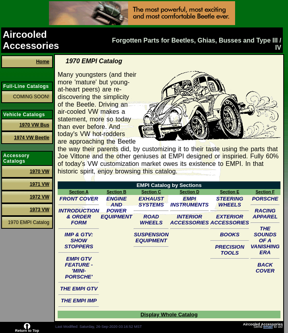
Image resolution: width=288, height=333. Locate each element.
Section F (264, 191)
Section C (151, 191)
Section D (189, 191)
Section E (229, 191)
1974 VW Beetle (31, 137)
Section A (79, 191)
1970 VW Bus (34, 125)
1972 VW (39, 197)
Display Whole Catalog (169, 314)
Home (42, 61)
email (268, 327)
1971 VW (39, 184)
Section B (116, 191)
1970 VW (39, 171)
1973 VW (39, 209)
